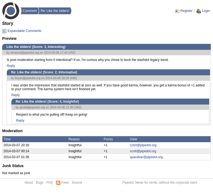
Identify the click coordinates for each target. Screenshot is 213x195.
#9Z (71, 52)
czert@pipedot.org (143, 145)
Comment (30, 11)
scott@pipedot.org (143, 151)
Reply (11, 66)
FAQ (49, 182)
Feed (65, 182)
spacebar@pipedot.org (146, 157)
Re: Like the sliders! (55, 11)
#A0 (73, 78)
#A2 (78, 107)
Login (206, 11)
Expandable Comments (24, 31)
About (28, 182)
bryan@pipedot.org (28, 78)
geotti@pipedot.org (32, 107)
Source (77, 182)
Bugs (39, 182)
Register (187, 11)
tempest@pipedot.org (25, 52)
